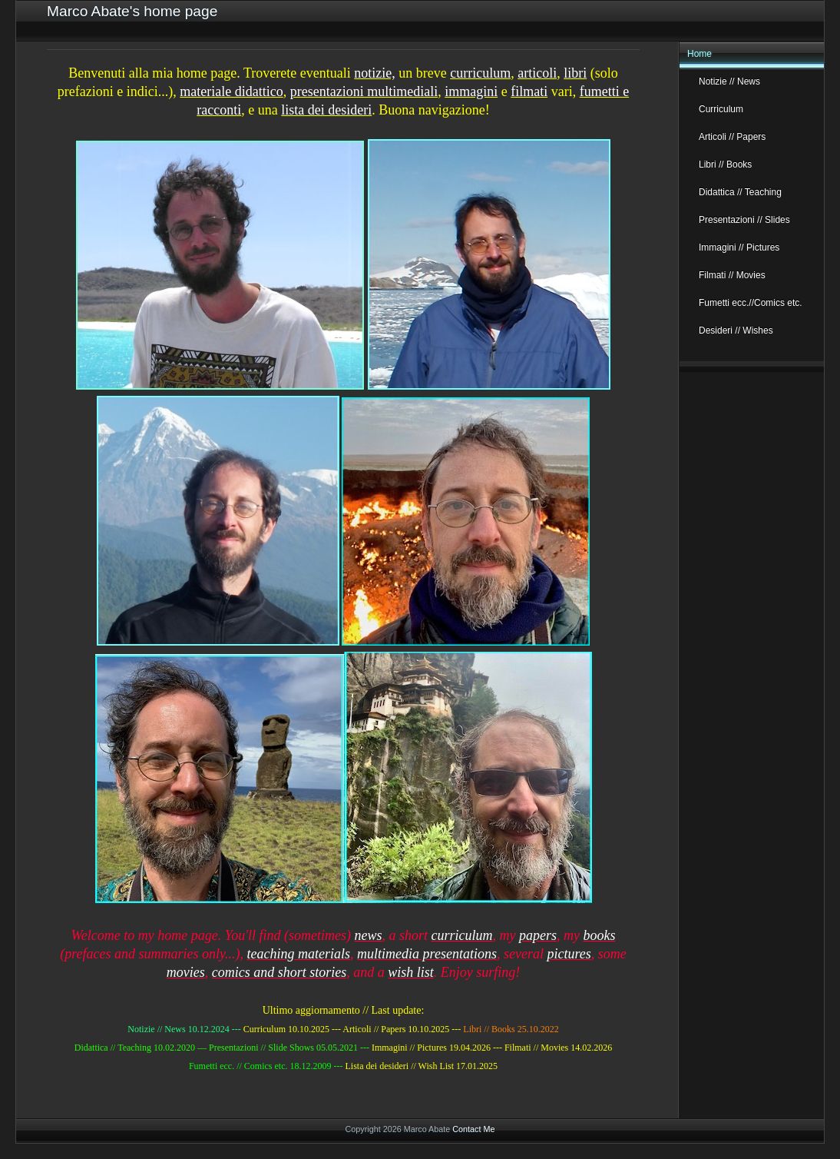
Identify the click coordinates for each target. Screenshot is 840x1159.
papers (538, 935)
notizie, (374, 73)
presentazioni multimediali (364, 91)
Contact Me (473, 1129)
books (599, 935)
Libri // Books (725, 164)
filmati (529, 91)
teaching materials (298, 953)
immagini (471, 91)
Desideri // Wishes (736, 330)
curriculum (480, 73)
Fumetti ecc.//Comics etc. (750, 302)
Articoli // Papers (732, 136)
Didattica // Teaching (740, 192)
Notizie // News (729, 81)
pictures (568, 953)
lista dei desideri (326, 110)
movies (186, 972)
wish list (411, 972)
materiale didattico (231, 91)
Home (699, 53)
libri (575, 73)
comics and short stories (279, 972)
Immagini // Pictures (739, 247)
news (368, 935)
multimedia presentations (427, 953)
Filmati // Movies (732, 275)
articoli (537, 73)
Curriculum (721, 109)
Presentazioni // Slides (744, 219)
